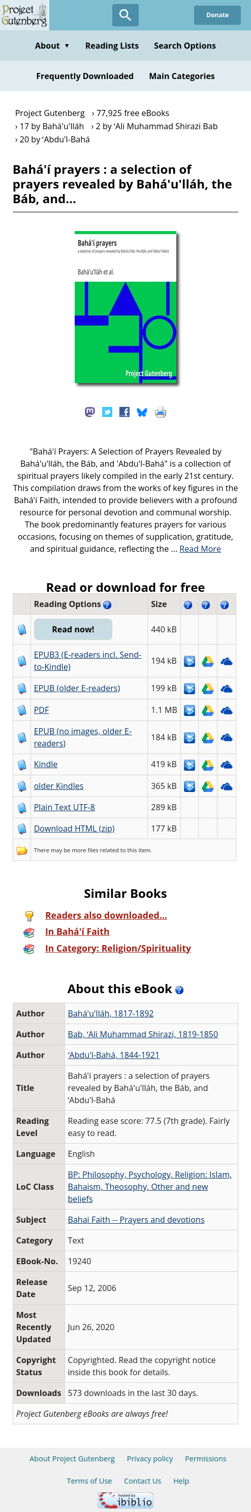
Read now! (73, 629)
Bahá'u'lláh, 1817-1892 (111, 1013)
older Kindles (59, 785)
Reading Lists (112, 45)
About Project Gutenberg (72, 1458)
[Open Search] (125, 15)
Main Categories (182, 76)
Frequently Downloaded (85, 76)
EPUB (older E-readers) (77, 688)
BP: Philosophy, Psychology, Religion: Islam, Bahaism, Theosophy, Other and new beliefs (150, 1186)
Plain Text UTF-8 (64, 807)
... (196, 548)
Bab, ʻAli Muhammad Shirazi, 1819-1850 (143, 1034)
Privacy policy (150, 1458)
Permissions (206, 1458)
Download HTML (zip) (74, 828)
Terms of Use (89, 1481)
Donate (217, 15)
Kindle (46, 764)
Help (181, 1481)
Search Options (185, 45)
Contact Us (142, 1481)
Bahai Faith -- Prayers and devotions (136, 1219)
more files (85, 850)
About (52, 46)
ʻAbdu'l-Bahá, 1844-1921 (114, 1055)
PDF (41, 709)
